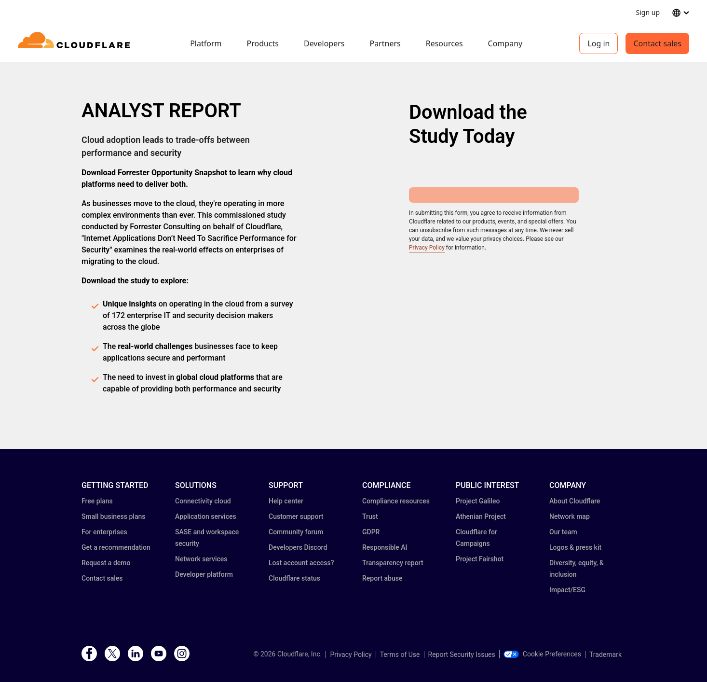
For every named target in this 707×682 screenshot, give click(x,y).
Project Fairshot (479, 559)
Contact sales (657, 43)
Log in (598, 43)
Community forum (296, 532)
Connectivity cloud (203, 501)
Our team (563, 532)
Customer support (296, 516)
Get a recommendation (116, 547)
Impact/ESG (567, 590)
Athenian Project (481, 516)
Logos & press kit (575, 547)
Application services (205, 516)
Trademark (605, 654)
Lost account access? (301, 563)
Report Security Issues (461, 654)
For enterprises (104, 532)
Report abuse (382, 578)
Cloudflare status (294, 578)
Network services (201, 559)
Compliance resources (396, 501)
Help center (286, 501)
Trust (370, 516)
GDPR (371, 532)
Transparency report (392, 563)
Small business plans (113, 516)
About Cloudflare (574, 501)
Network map (569, 516)
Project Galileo (478, 501)
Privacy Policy (427, 247)
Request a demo (106, 563)
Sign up (648, 12)
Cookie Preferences (542, 654)
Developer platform (204, 574)
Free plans (97, 501)
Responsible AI (385, 547)
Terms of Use (400, 654)
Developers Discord (298, 547)
